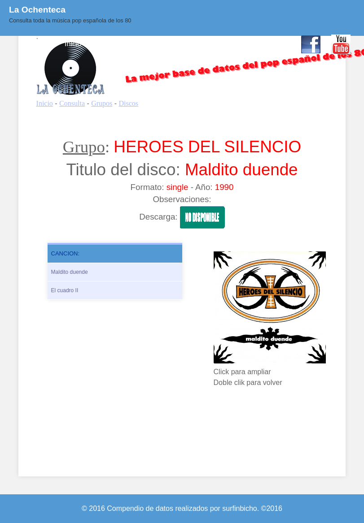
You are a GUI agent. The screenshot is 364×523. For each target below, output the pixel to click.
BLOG (204, 44)
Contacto (275, 44)
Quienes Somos (157, 44)
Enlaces (237, 44)
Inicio (73, 44)
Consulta (106, 44)
